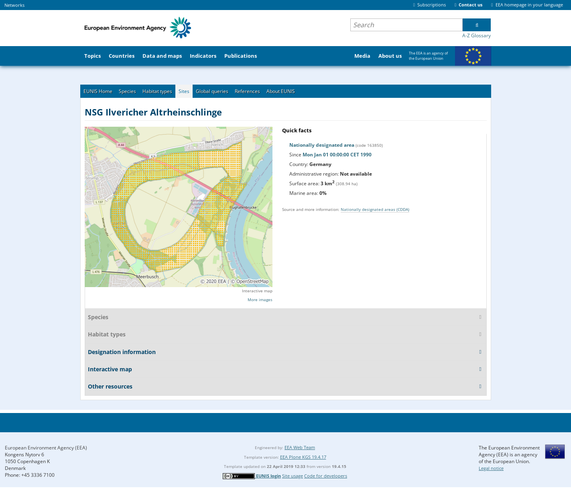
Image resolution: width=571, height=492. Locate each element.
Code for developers (325, 476)
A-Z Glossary (476, 35)
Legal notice (491, 468)
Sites (184, 91)
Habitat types (157, 91)
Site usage (292, 476)
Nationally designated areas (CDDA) (375, 209)
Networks (14, 5)
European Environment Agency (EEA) (46, 447)
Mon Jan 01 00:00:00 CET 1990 (337, 154)
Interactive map (257, 291)
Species (127, 91)
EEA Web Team (299, 447)
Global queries (212, 91)
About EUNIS (280, 91)
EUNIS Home (97, 91)
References (247, 91)
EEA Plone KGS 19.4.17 (303, 457)
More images (260, 299)
